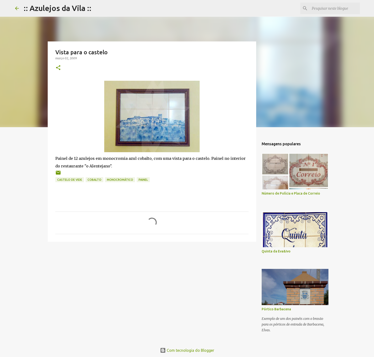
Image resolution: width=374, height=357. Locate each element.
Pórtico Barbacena (276, 309)
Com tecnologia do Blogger (187, 350)
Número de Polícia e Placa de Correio (291, 193)
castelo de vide (69, 179)
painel (143, 179)
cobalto (94, 179)
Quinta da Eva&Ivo (276, 251)
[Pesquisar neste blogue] (335, 8)
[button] (58, 68)
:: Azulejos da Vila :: (57, 8)
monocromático (120, 179)
